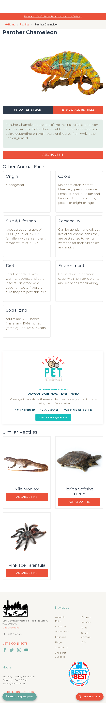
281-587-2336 (12, 634)
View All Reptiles (78, 109)
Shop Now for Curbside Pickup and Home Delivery (53, 16)
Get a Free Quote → (53, 417)
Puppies (86, 617)
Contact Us (61, 647)
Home (10, 24)
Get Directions (11, 627)
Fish (83, 642)
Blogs (58, 642)
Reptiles (86, 622)
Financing (60, 636)
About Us (60, 626)
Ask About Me (53, 154)
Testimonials (62, 631)
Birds (84, 627)
